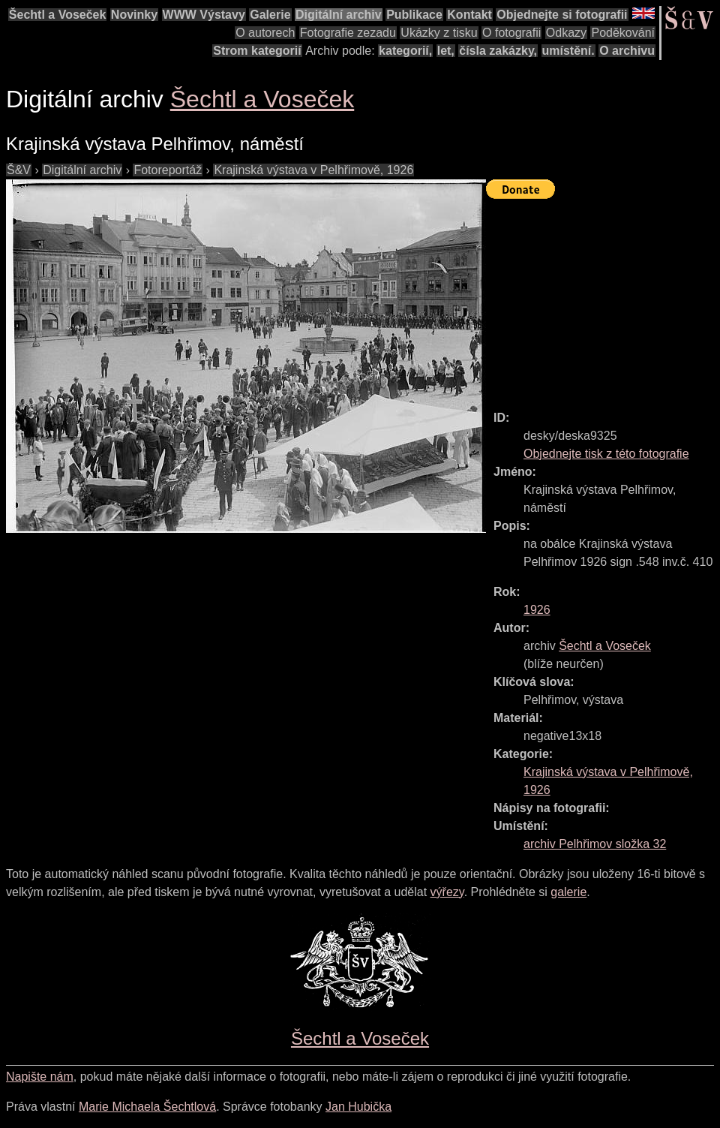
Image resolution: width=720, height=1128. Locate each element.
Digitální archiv (339, 14)
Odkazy (566, 32)
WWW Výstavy (204, 14)
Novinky (134, 14)
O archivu (627, 50)
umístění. (568, 50)
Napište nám (40, 1076)
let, (445, 50)
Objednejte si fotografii (561, 14)
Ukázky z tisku (438, 32)
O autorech (265, 32)
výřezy (447, 892)
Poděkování (623, 32)
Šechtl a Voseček (57, 14)
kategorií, (405, 50)
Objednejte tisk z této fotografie (606, 453)
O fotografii (511, 32)
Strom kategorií (257, 50)
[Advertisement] (603, 298)
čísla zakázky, (498, 50)
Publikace (414, 14)
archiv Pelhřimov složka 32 (595, 844)
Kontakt (469, 14)
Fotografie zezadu (348, 32)
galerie (568, 892)
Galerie (270, 14)
